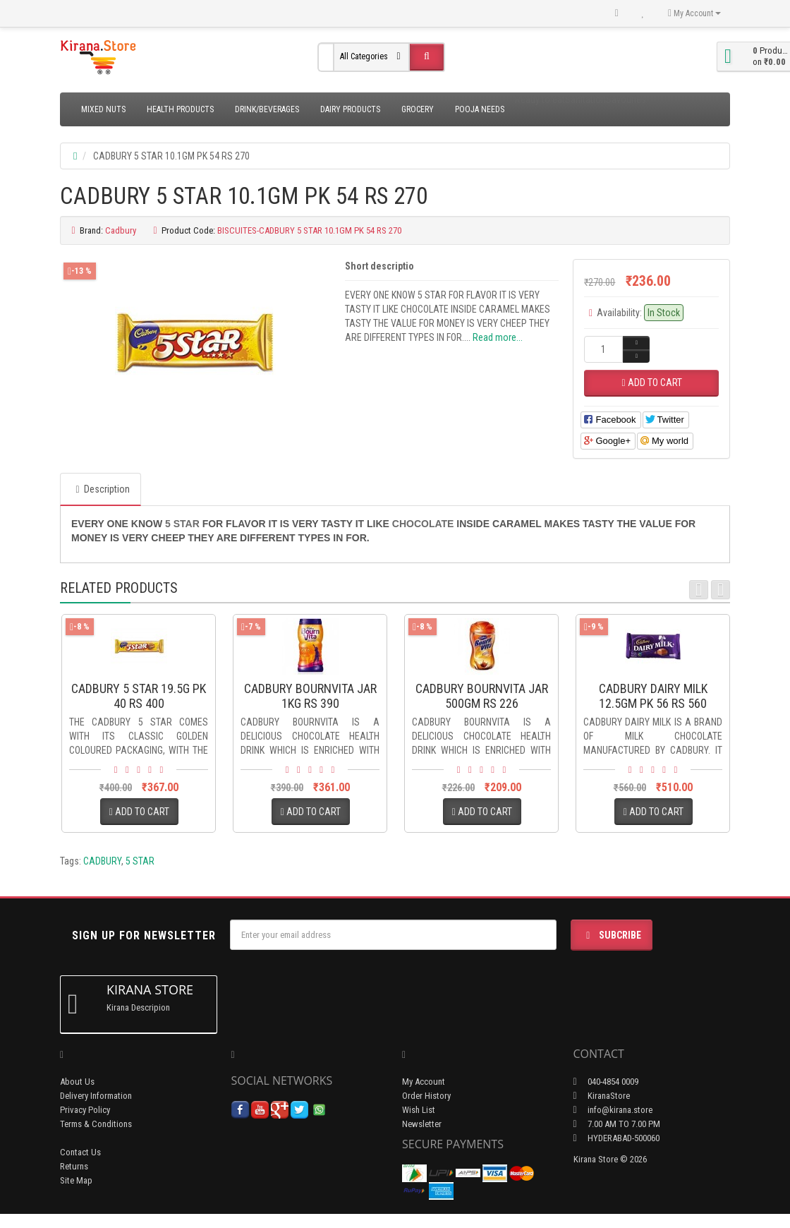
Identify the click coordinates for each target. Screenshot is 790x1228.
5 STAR (140, 861)
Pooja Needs (479, 109)
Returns (74, 1166)
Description (100, 489)
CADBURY (102, 861)
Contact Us (80, 1152)
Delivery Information (96, 1095)
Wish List (418, 1109)
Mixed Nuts (103, 109)
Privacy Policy (85, 1109)
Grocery (417, 109)
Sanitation (585, 99)
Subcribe (611, 935)
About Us (77, 1081)
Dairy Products (350, 109)
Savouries (626, 99)
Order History (426, 1095)
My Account (423, 1081)
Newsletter (422, 1124)
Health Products (180, 109)
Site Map (76, 1180)
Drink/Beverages (267, 109)
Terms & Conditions (96, 1124)
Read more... (498, 337)
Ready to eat (540, 99)
